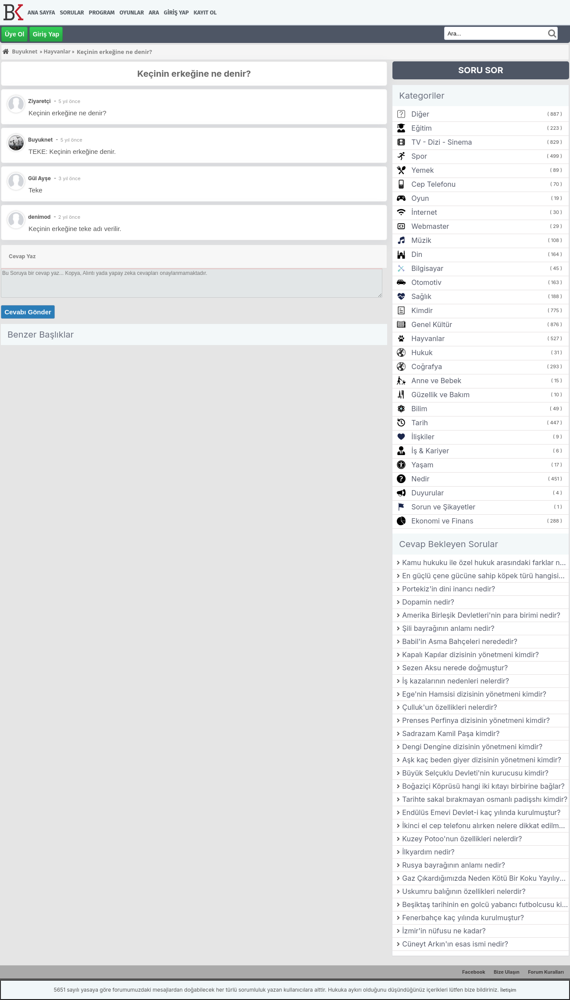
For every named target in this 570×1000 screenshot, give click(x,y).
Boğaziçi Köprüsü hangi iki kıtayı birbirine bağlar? (483, 786)
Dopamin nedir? (428, 602)
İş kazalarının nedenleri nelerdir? (455, 680)
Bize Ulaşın (507, 972)
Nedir (420, 478)
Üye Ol (14, 34)
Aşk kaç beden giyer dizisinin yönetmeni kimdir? (481, 759)
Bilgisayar (427, 268)
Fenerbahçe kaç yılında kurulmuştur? (463, 917)
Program (102, 12)
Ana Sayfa (41, 12)
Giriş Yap (176, 12)
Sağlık (421, 296)
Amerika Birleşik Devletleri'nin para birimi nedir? (481, 615)
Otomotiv (426, 282)
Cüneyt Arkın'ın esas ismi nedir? (455, 944)
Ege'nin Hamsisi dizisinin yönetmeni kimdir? (474, 694)
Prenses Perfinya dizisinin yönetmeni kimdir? (476, 720)
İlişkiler (422, 436)
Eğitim (421, 128)
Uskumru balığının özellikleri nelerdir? (463, 891)
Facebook (473, 972)
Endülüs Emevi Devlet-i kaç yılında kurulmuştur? (481, 812)
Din (416, 254)
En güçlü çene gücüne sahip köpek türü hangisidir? (485, 575)
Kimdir (422, 310)
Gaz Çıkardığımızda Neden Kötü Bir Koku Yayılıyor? (485, 878)
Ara (154, 12)
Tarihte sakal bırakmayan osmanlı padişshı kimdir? (484, 799)
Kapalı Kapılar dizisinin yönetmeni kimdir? (470, 654)
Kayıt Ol (205, 12)
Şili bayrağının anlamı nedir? (448, 628)
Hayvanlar (428, 338)
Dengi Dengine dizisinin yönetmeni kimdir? (472, 746)
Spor (419, 156)
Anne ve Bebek (436, 380)
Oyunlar (132, 12)
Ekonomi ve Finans (442, 520)
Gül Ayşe (39, 178)
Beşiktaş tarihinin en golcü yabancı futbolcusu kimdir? (485, 904)
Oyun (420, 198)
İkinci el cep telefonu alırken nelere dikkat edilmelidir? (485, 825)
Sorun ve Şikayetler (443, 506)
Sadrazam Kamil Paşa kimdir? (450, 733)
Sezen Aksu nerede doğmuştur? (455, 667)
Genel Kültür (431, 324)
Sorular (72, 12)
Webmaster (430, 226)
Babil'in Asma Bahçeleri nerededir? (459, 641)
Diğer (420, 114)
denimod (39, 217)
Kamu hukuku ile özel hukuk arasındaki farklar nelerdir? (485, 562)
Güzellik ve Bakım (440, 394)
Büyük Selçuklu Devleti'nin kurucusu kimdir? (475, 773)
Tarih (419, 422)
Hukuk (421, 352)
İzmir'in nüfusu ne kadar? (443, 930)
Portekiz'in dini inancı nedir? (448, 588)
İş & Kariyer (430, 450)
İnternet (424, 212)
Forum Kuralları (546, 972)
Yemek (422, 170)
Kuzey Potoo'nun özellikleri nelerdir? (462, 838)
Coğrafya (426, 366)
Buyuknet (40, 139)
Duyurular (427, 492)
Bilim (419, 408)
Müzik (421, 240)
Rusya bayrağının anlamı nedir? (453, 865)
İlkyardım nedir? (428, 851)
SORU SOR (480, 70)
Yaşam (422, 464)
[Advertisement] (194, 410)
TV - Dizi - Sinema (441, 142)
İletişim (508, 990)
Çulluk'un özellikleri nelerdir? (449, 707)
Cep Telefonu (433, 184)
